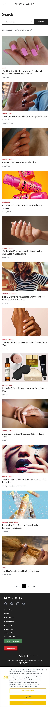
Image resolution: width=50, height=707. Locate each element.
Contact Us (8, 610)
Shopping (6, 202)
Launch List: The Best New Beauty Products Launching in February (21, 526)
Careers (6, 614)
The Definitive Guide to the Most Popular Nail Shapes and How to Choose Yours (22, 72)
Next (34, 586)
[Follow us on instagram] (17, 603)
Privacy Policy (9, 629)
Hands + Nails (7, 113)
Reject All (28, 697)
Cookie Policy (8, 633)
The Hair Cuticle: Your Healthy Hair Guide (20, 571)
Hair (4, 568)
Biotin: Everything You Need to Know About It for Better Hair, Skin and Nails (23, 298)
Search (41, 22)
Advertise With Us (10, 621)
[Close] (46, 669)
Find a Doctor (8, 617)
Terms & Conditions (11, 637)
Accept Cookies (28, 703)
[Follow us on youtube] (23, 603)
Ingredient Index (9, 294)
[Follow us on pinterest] (11, 603)
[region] (25, 686)
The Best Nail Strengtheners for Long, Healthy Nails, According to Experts (22, 252)
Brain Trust (8, 625)
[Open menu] (4, 3)
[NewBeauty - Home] (25, 4)
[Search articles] (18, 22)
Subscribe (11, 648)
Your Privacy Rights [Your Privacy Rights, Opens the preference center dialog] (28, 691)
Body (4, 68)
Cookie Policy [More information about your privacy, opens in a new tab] (32, 686)
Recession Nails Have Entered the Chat (19, 162)
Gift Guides (7, 385)
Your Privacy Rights (13, 641)
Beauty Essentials (10, 522)
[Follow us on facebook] (5, 603)
